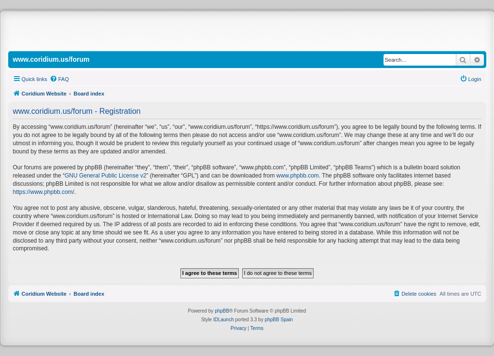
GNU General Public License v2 (105, 175)
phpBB (222, 311)
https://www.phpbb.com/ (43, 192)
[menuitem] (59, 79)
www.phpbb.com (297, 175)
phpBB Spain (279, 319)
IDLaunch (223, 319)
